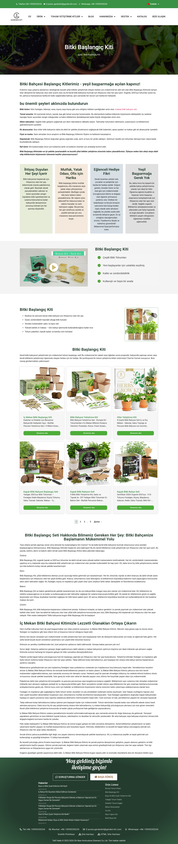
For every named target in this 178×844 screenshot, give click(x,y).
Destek (126, 16)
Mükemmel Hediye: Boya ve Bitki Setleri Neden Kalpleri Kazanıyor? (63, 820)
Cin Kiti (108, 811)
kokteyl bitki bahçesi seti (126, 109)
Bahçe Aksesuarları (112, 807)
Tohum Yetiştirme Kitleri (67, 16)
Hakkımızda (107, 16)
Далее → (98, 522)
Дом (80, 54)
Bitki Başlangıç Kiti (112, 792)
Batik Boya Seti (110, 818)
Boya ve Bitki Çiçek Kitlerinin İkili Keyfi (52, 786)
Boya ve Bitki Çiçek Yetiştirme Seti (118, 796)
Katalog (142, 16)
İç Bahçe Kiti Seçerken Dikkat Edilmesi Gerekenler (57, 792)
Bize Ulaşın (158, 16)
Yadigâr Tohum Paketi (113, 800)
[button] (70, 777)
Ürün (41, 16)
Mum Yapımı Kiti (111, 814)
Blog (91, 16)
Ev (29, 16)
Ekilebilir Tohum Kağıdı (113, 803)
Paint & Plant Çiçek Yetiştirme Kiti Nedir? (53, 814)
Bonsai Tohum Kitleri (113, 788)
